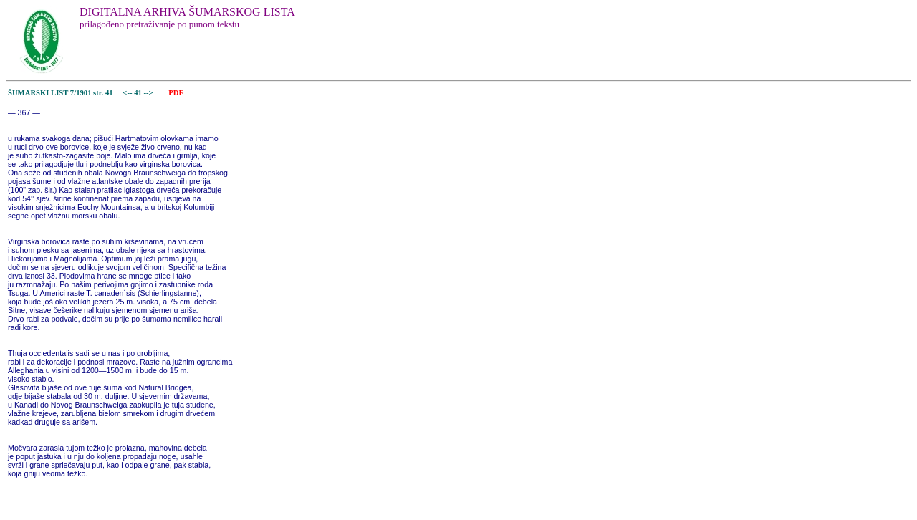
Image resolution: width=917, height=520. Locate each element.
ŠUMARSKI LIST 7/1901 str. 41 (60, 93)
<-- (128, 93)
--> (149, 93)
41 (138, 93)
